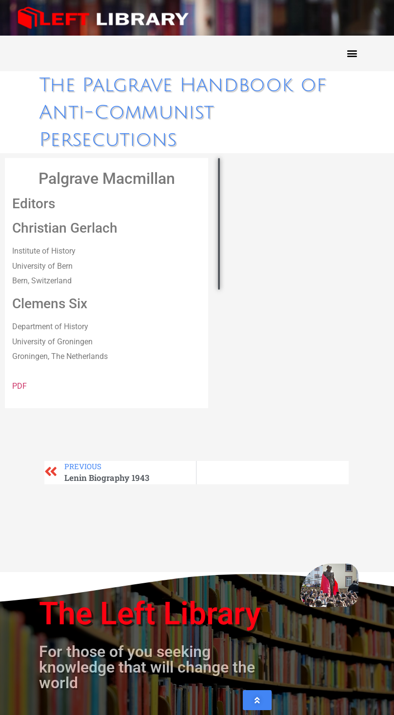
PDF (19, 386)
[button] (352, 53)
